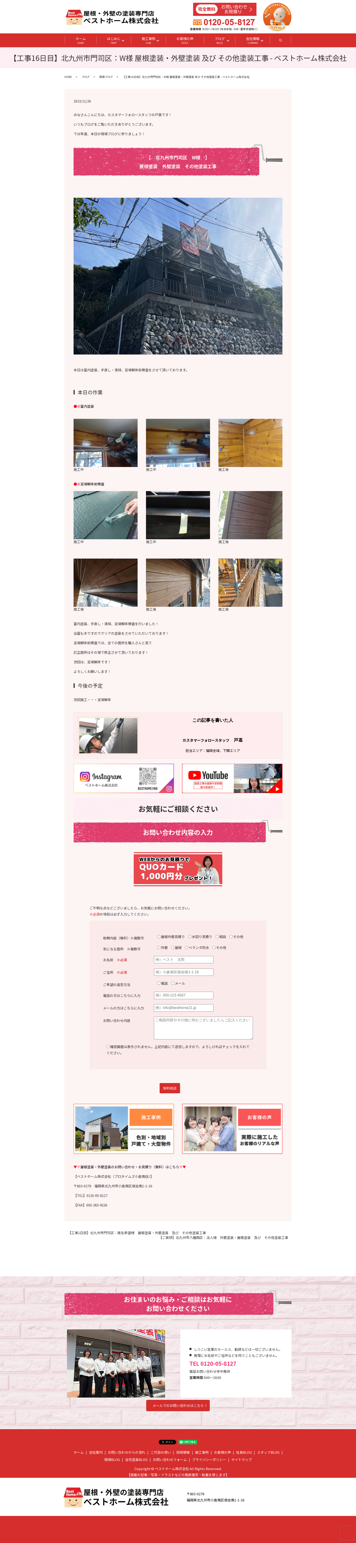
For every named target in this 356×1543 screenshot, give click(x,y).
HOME (68, 77)
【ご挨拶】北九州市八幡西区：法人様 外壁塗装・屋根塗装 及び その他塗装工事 (223, 1237)
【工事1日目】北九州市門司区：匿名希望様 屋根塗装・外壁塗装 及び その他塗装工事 (137, 1232)
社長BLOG (244, 1452)
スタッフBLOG (268, 1452)
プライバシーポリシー (209, 1459)
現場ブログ (106, 77)
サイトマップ (241, 1459)
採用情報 (183, 1452)
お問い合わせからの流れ (126, 1452)
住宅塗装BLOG (136, 1459)
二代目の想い (161, 1452)
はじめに (114, 40)
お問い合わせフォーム (170, 1459)
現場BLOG (112, 1459)
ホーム (81, 40)
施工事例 (148, 40)
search (286, 42)
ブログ (220, 40)
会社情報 (253, 40)
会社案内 (96, 1452)
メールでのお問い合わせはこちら (178, 1405)
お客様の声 (184, 40)
